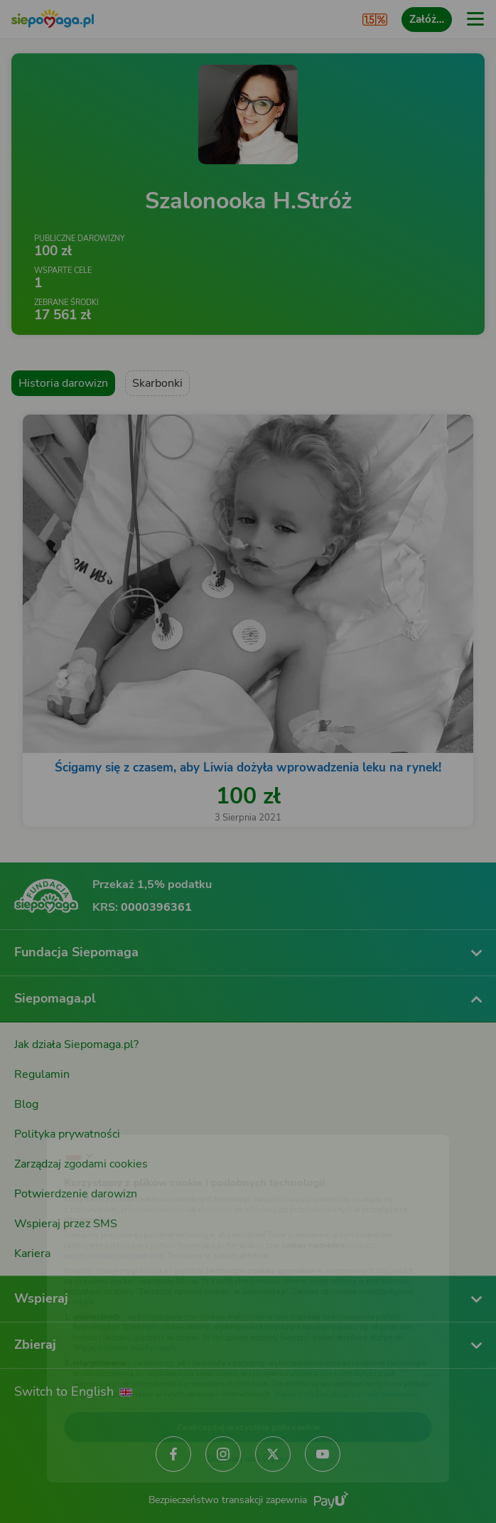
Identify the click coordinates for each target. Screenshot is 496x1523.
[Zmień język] (40, 1120)
